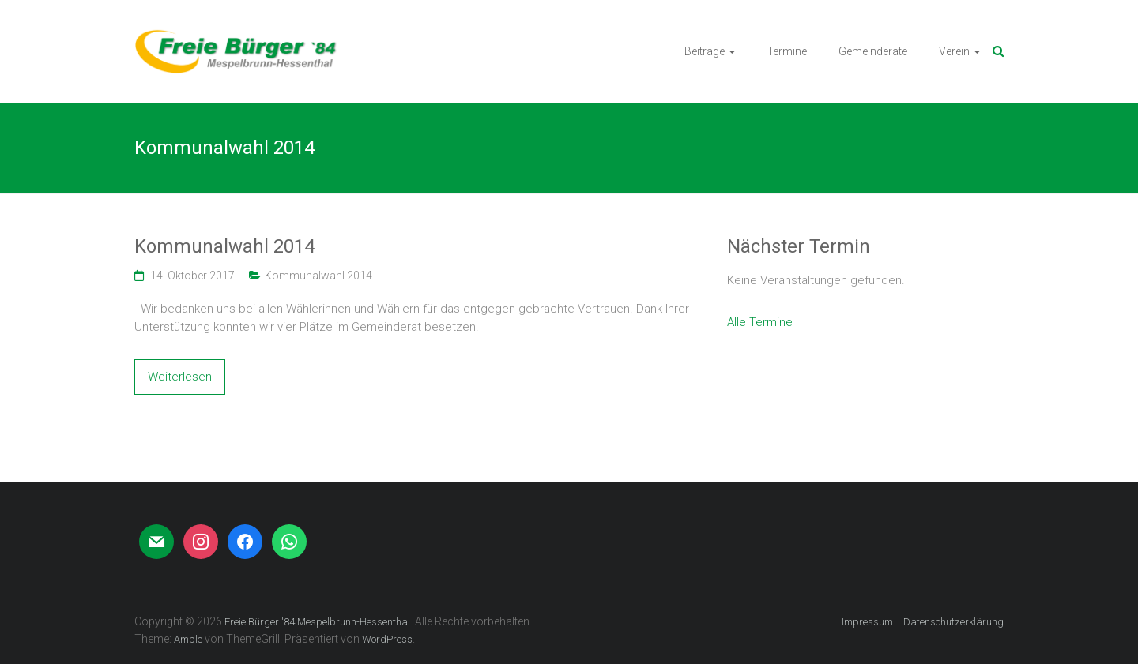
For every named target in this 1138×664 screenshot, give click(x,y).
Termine (787, 51)
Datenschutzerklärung (953, 622)
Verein (954, 51)
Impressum (867, 622)
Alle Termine (760, 322)
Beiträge (704, 51)
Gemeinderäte (872, 51)
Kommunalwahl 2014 (224, 246)
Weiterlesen (180, 377)
